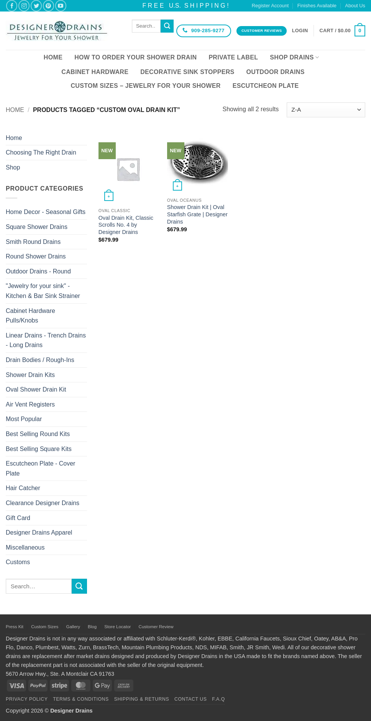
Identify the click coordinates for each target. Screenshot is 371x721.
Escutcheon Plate (266, 85)
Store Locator (117, 626)
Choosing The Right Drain (41, 152)
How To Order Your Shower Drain (135, 57)
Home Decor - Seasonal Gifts (45, 212)
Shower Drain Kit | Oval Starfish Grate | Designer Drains (197, 214)
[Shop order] (326, 109)
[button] (300, 30)
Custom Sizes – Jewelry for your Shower (145, 85)
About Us (355, 5)
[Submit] (167, 26)
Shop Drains (294, 57)
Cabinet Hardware (94, 72)
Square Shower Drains (36, 227)
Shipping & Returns (141, 699)
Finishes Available (317, 5)
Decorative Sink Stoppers (187, 72)
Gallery (73, 626)
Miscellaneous (25, 547)
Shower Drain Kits (30, 375)
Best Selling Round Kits (38, 434)
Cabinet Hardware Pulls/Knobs (30, 316)
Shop (13, 167)
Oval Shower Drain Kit (36, 389)
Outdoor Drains (275, 72)
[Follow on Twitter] (36, 5)
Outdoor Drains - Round (38, 271)
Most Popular (24, 419)
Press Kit (14, 626)
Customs (18, 562)
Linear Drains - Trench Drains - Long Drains (46, 340)
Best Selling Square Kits (39, 449)
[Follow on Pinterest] (48, 5)
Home (53, 57)
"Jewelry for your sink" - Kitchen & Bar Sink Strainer (43, 291)
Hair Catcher (23, 488)
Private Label (233, 57)
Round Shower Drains (36, 256)
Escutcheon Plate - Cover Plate (40, 468)
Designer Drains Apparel (39, 532)
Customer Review (156, 626)
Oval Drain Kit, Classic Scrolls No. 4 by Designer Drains (125, 225)
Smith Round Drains (33, 242)
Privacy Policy (27, 699)
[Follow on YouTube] (60, 5)
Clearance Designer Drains (42, 503)
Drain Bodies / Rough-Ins (40, 360)
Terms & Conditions (81, 699)
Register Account (270, 5)
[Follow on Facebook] (11, 5)
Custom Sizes (44, 626)
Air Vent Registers (30, 404)
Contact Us (190, 699)
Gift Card (18, 518)
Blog (92, 626)
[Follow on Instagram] (24, 5)
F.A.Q (218, 699)
